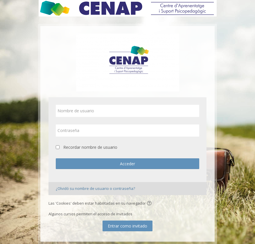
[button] (150, 204)
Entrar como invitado (127, 226)
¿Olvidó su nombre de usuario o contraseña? (95, 188)
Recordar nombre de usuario (90, 147)
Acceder (127, 163)
